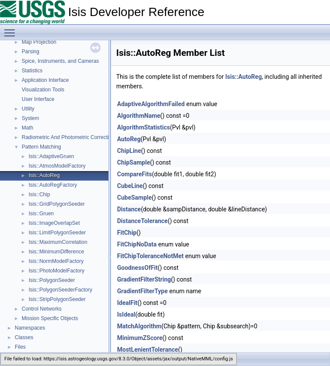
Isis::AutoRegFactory (53, 185)
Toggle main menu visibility (11, 29)
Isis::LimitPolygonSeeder (57, 233)
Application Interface (45, 80)
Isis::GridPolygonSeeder (57, 204)
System (30, 118)
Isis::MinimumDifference (56, 252)
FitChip (127, 232)
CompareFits (134, 174)
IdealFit (127, 302)
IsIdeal (126, 314)
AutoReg (128, 139)
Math (27, 128)
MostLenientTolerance (147, 349)
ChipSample (133, 162)
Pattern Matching (41, 147)
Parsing (30, 52)
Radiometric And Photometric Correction (68, 137)
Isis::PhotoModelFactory (57, 271)
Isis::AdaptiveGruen (51, 156)
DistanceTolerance (142, 220)
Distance (129, 209)
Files (20, 347)
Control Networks (42, 309)
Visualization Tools (43, 90)
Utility (28, 109)
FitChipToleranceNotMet (150, 256)
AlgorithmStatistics (143, 127)
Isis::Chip (39, 194)
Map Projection (39, 42)
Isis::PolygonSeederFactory (60, 290)
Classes (24, 337)
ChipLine (129, 150)
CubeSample (134, 197)
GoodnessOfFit (137, 267)
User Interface (38, 99)
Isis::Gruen (41, 214)
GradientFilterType (142, 291)
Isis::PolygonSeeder (52, 280)
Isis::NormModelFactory (56, 261)
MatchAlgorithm (139, 326)
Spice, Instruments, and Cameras (60, 61)
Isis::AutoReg (44, 175)
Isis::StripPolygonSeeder (57, 299)
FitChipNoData (137, 244)
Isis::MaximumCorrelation (58, 242)
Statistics (32, 71)
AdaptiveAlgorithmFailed (151, 103)
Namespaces (30, 328)
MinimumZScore (139, 337)
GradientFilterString (144, 279)
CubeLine (130, 185)
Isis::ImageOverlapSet (54, 223)
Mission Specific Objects (50, 318)
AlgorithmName (138, 115)
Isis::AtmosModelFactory (57, 166)
